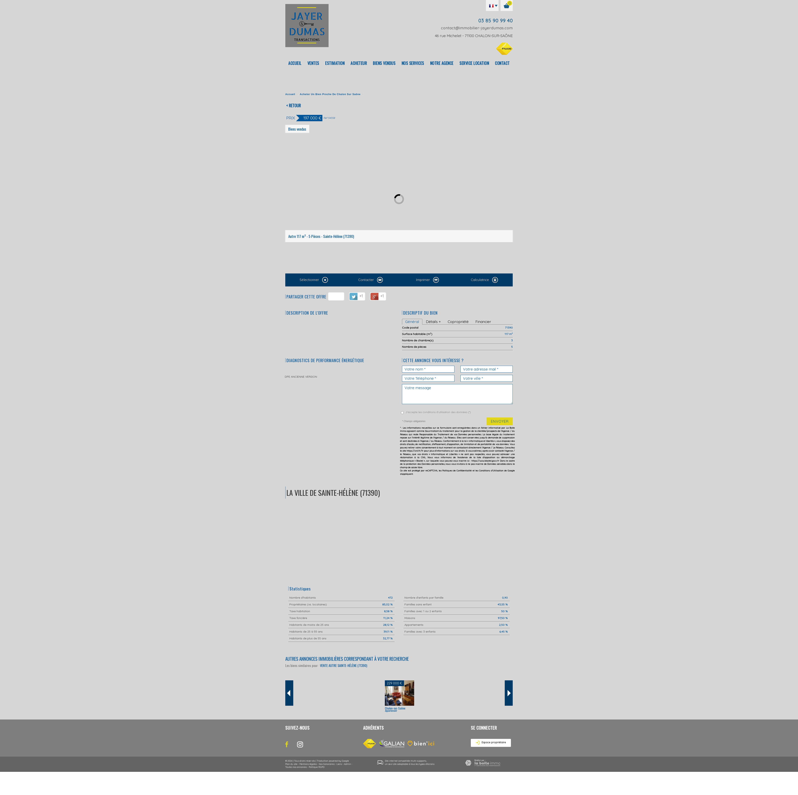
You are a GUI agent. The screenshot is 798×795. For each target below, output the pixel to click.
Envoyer (500, 421)
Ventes (313, 63)
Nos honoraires (327, 764)
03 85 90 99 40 (495, 21)
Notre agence (441, 63)
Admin (347, 764)
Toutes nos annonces (296, 767)
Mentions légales (308, 764)
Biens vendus (384, 63)
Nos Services (413, 63)
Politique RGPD (316, 767)
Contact (502, 63)
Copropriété (458, 321)
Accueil (294, 63)
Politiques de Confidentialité (457, 470)
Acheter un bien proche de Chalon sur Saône (330, 94)
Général (412, 321)
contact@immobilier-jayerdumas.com (477, 28)
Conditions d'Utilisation (491, 470)
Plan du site (291, 764)
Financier (483, 321)
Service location (474, 63)
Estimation (335, 63)
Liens (339, 764)
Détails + (433, 321)
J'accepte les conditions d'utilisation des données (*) (438, 412)
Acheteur (359, 63)
